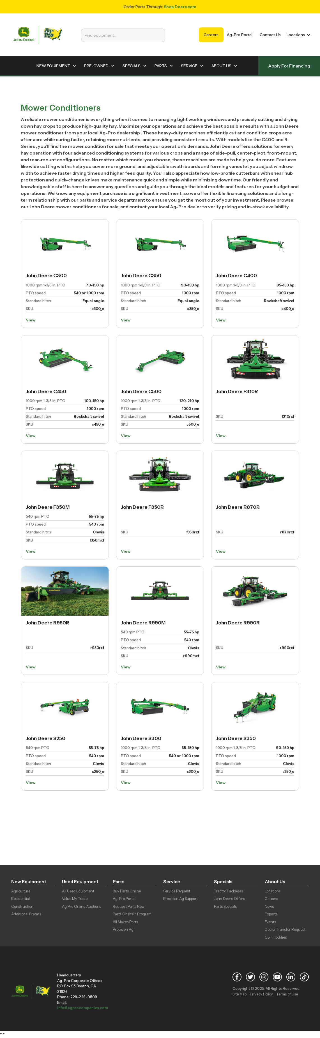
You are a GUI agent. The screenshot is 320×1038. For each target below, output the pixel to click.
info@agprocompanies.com (82, 1008)
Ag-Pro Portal (239, 34)
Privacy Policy (261, 994)
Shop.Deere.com (180, 6)
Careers (211, 34)
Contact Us (270, 34)
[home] (38, 35)
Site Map (239, 994)
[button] (297, 35)
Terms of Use (287, 994)
